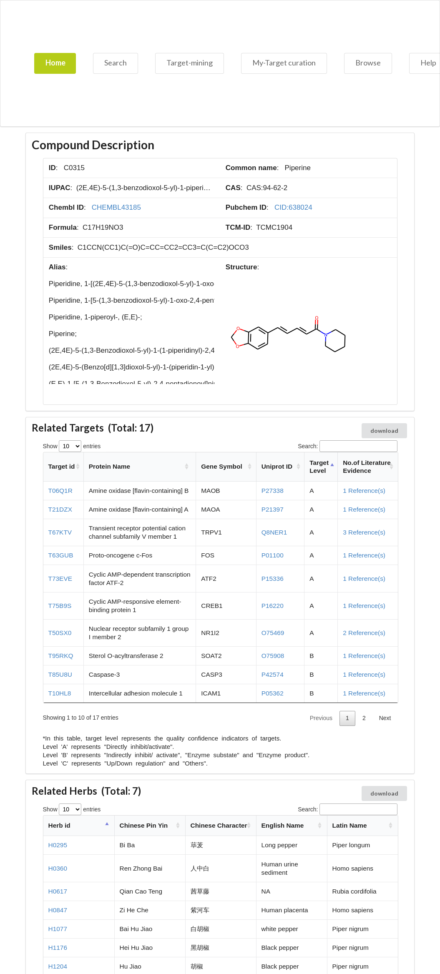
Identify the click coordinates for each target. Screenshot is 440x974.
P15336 (272, 578)
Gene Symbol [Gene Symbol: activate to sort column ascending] (221, 466)
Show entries (72, 446)
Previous (321, 718)
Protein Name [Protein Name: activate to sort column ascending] (109, 466)
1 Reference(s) (364, 490)
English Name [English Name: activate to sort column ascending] (282, 825)
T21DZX (60, 509)
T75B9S (60, 605)
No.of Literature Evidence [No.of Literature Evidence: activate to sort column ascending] (367, 466)
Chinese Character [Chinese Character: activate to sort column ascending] (219, 825)
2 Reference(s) (364, 632)
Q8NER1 (274, 532)
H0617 (57, 891)
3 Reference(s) (364, 532)
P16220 (272, 605)
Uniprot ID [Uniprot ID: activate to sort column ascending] (276, 466)
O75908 (272, 655)
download (384, 430)
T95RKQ (60, 655)
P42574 (272, 674)
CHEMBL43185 (116, 207)
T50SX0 (60, 632)
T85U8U (60, 674)
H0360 (57, 868)
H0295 (57, 844)
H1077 (57, 928)
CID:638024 (293, 207)
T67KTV (60, 532)
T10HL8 (59, 693)
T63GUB (60, 555)
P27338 (272, 490)
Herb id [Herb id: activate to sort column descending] (59, 825)
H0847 (57, 910)
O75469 (272, 632)
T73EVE (60, 578)
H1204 (57, 966)
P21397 (272, 509)
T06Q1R (60, 490)
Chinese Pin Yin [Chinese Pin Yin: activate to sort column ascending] (144, 825)
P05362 (272, 693)
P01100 (272, 555)
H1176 (57, 947)
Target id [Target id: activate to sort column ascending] (61, 466)
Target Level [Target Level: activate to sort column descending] (319, 466)
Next (385, 718)
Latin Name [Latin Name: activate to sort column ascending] (349, 825)
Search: (347, 446)
